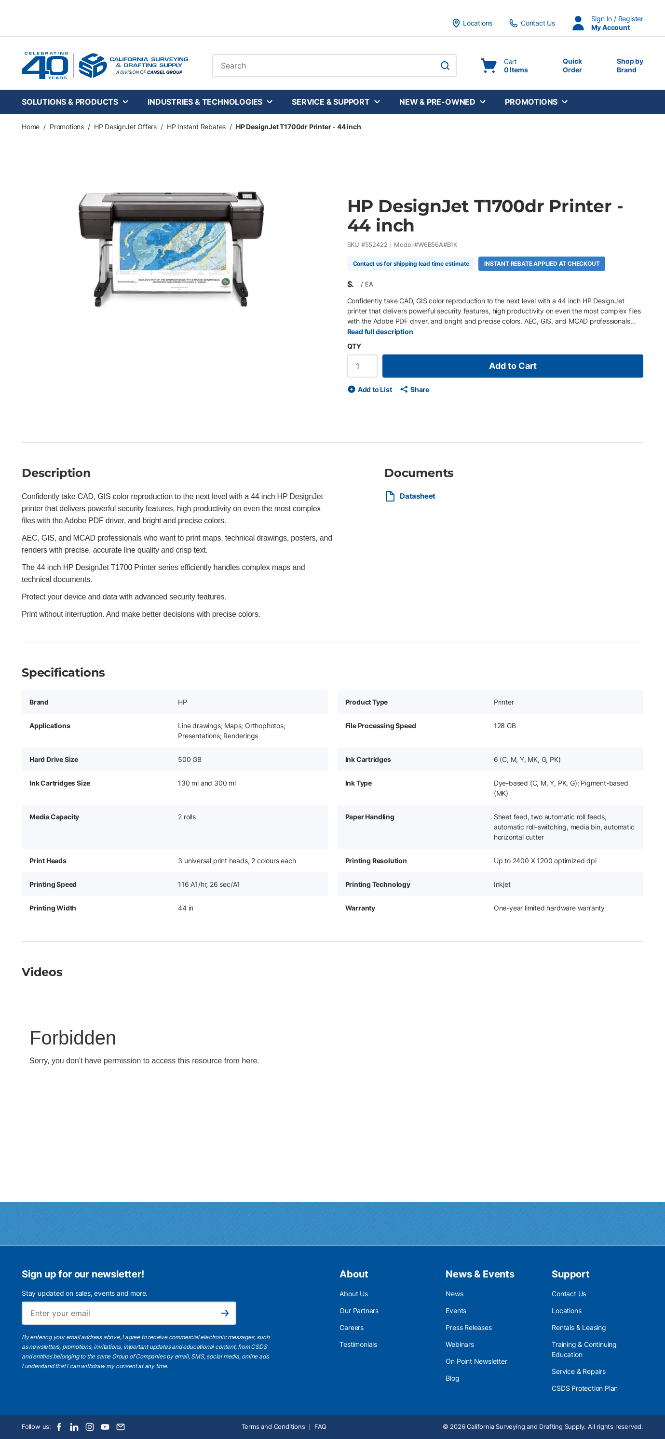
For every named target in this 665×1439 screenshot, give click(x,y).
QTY (354, 346)
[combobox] (334, 65)
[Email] (120, 1427)
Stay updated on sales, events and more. (85, 1293)
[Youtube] (105, 1427)
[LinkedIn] (74, 1427)
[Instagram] (90, 1427)
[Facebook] (59, 1427)
